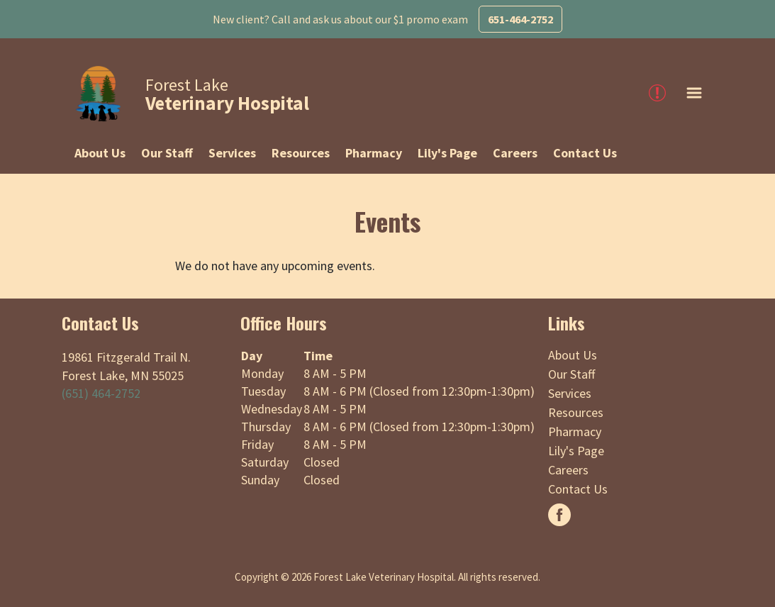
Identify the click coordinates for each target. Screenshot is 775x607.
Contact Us (585, 153)
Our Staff (167, 153)
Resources (301, 153)
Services (232, 153)
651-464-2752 (520, 19)
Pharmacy (373, 153)
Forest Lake (227, 94)
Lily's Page (447, 153)
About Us (100, 153)
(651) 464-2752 (101, 393)
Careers (515, 153)
